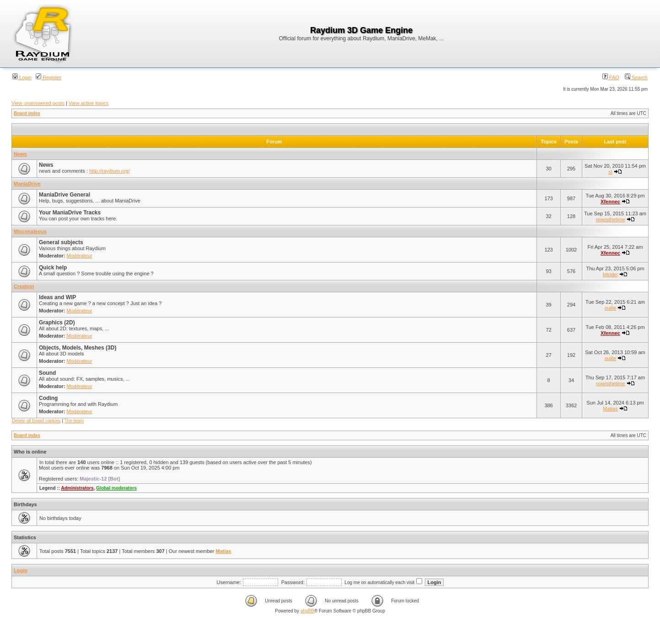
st (610, 172)
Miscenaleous (30, 231)
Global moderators (116, 488)
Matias (610, 408)
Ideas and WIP (57, 297)
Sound (47, 373)
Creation (24, 286)
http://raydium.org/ (109, 171)
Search (636, 77)
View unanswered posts (37, 103)
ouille (611, 308)
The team (74, 420)
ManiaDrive (27, 183)
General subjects (61, 242)
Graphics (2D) (57, 322)
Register (48, 77)
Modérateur (79, 255)
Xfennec (610, 201)
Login (22, 77)
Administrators (77, 488)
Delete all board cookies (36, 420)
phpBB (307, 610)
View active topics (88, 103)
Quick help (53, 267)
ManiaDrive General (64, 194)
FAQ (610, 77)
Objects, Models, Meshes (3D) (77, 348)
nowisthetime (610, 219)
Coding (48, 398)
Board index (27, 113)
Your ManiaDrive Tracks (70, 212)
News (20, 154)
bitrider (610, 274)
